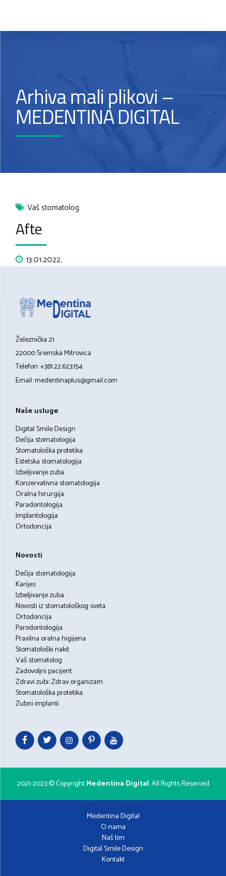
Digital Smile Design (46, 429)
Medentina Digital (113, 816)
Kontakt (113, 860)
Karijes (26, 585)
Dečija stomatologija (46, 440)
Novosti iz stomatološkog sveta (61, 606)
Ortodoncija (34, 527)
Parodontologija (39, 628)
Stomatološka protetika (49, 451)
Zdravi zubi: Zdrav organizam (59, 682)
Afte (29, 229)
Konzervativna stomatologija (58, 483)
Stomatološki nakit (42, 650)
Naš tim (113, 838)
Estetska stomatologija (49, 462)
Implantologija (37, 516)
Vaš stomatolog (53, 208)
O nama (113, 827)
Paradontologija (39, 505)
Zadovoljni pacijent (44, 671)
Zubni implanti (37, 704)
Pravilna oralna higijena (51, 639)
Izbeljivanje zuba (40, 473)
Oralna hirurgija (40, 494)
